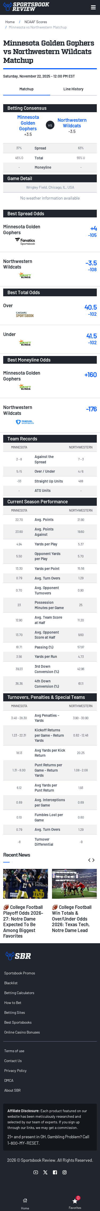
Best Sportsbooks (17, 1022)
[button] (26, 89)
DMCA (8, 1080)
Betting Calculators (19, 992)
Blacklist (11, 983)
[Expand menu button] (93, 7)
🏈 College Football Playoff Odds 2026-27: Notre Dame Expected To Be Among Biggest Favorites (23, 921)
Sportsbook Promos (19, 973)
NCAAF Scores (36, 21)
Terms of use (14, 1050)
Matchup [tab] (26, 89)
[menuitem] (50, 973)
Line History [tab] (73, 89)
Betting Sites (14, 1012)
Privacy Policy (15, 1070)
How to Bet (12, 1002)
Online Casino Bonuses (22, 1032)
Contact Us (13, 1060)
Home (10, 21)
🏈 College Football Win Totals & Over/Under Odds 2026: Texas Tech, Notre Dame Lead (71, 918)
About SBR (12, 1090)
